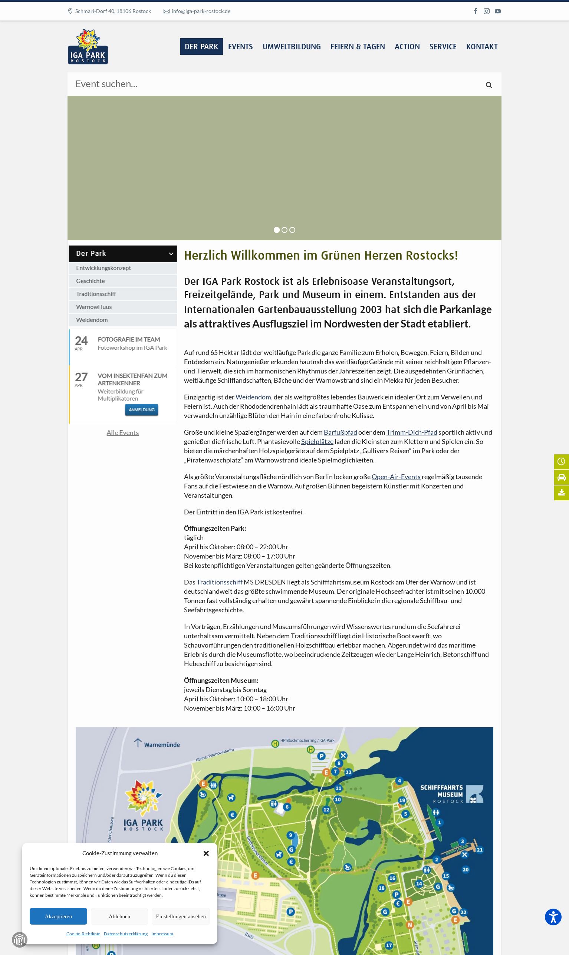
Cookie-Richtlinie (83, 933)
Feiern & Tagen (357, 47)
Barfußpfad (340, 432)
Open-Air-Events (396, 476)
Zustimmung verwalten (19, 940)
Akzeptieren (58, 916)
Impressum (162, 933)
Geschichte (84, 280)
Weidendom (85, 319)
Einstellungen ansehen (181, 916)
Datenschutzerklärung (126, 933)
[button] (206, 853)
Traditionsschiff (89, 293)
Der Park (201, 47)
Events (240, 47)
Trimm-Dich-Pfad (412, 432)
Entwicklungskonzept (97, 267)
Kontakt (482, 47)
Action (407, 47)
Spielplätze (317, 441)
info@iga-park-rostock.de (201, 11)
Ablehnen (119, 916)
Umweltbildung (292, 47)
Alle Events (116, 432)
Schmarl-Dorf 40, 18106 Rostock (113, 11)
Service (443, 47)
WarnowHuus (87, 306)
